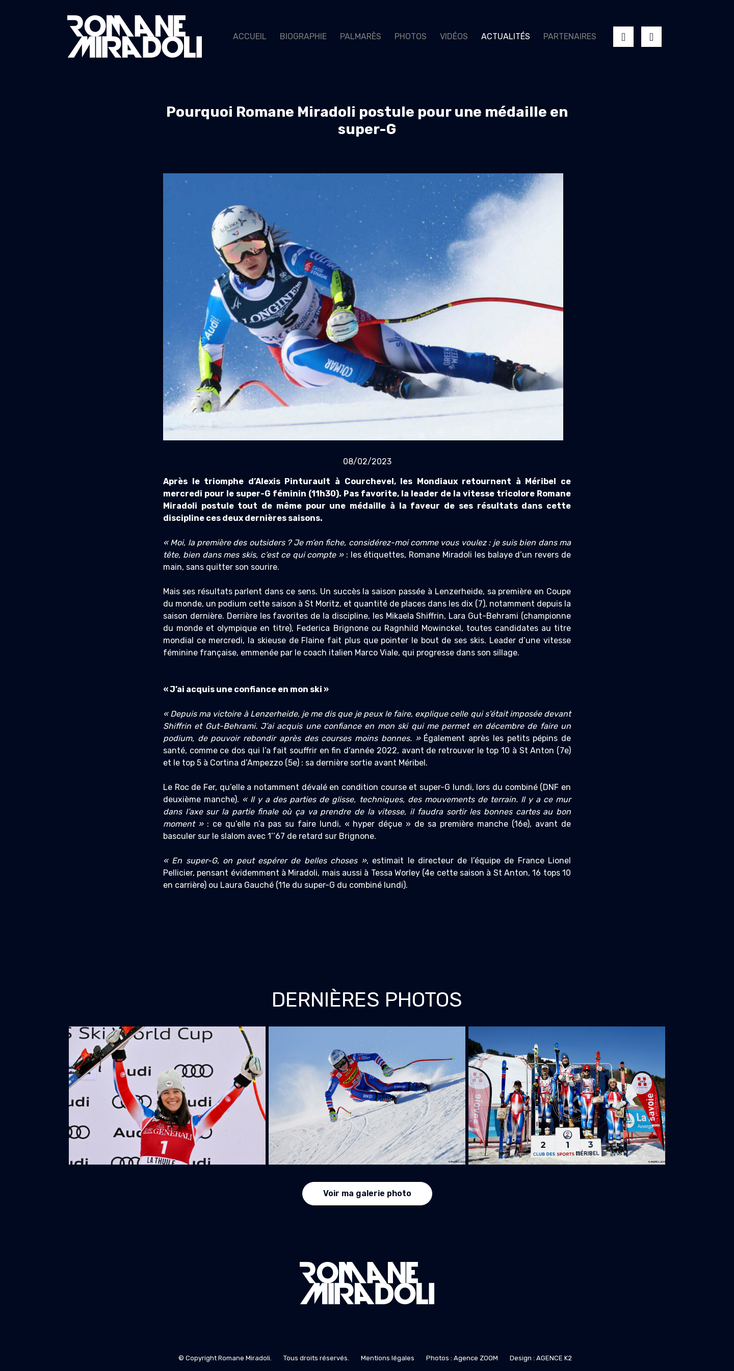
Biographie (303, 36)
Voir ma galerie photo (367, 1193)
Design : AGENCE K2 (541, 1358)
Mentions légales (387, 1358)
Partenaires (569, 36)
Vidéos (454, 36)
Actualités (505, 36)
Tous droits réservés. (316, 1358)
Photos (411, 36)
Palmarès (360, 36)
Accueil (250, 36)
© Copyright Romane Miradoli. (225, 1358)
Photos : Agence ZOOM (462, 1358)
